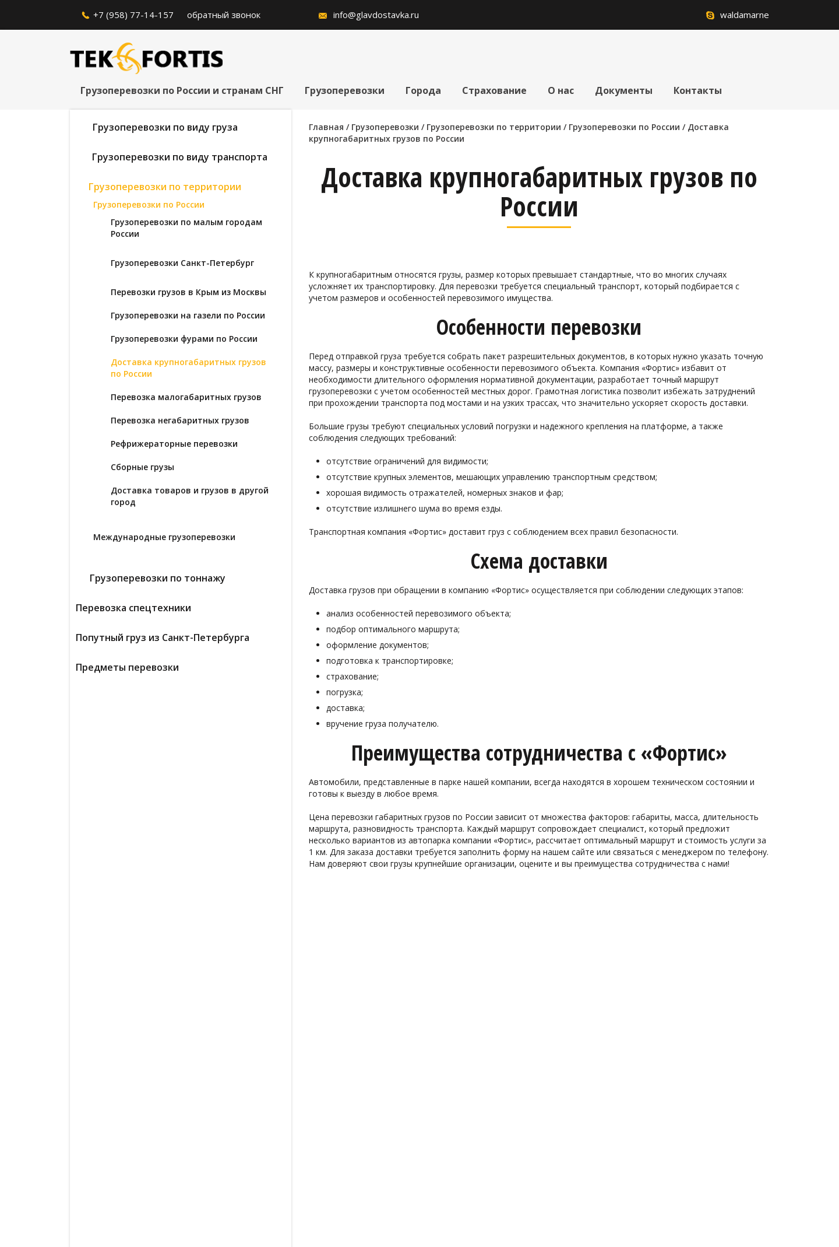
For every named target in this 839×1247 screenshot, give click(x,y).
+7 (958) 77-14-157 (133, 14)
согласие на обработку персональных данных (343, 1134)
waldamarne (744, 14)
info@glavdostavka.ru (376, 14)
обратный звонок (223, 14)
